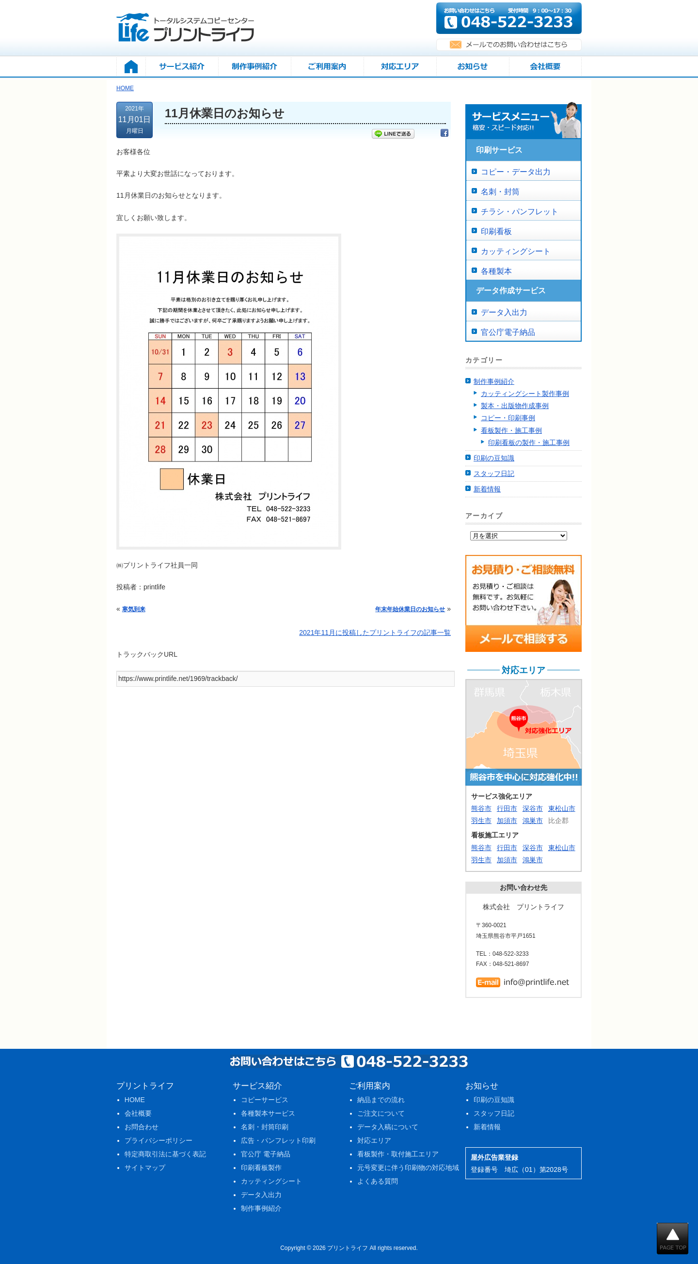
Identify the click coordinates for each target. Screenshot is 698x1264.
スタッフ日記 (494, 473)
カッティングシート (516, 251)
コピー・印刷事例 (508, 418)
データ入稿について (387, 1127)
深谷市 (533, 808)
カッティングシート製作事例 (525, 393)
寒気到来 (133, 609)
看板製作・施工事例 (511, 430)
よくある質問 (377, 1181)
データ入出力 (504, 312)
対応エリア (374, 1140)
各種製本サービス (268, 1113)
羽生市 (481, 820)
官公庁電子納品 (508, 332)
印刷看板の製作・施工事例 (529, 442)
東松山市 (561, 808)
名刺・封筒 (500, 192)
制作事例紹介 (494, 381)
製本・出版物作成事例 (515, 406)
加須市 (507, 820)
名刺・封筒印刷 (264, 1127)
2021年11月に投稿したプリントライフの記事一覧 (375, 632)
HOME (135, 1100)
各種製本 (496, 271)
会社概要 (138, 1113)
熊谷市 (481, 808)
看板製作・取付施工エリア (398, 1154)
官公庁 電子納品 (265, 1154)
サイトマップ (145, 1167)
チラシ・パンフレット (519, 211)
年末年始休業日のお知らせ (410, 609)
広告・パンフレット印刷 (278, 1140)
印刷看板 (496, 231)
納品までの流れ (381, 1100)
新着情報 (487, 489)
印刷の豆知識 (494, 458)
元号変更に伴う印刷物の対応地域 (408, 1167)
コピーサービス (264, 1100)
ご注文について (381, 1113)
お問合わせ (142, 1127)
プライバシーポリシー (158, 1140)
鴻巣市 (533, 820)
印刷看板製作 (261, 1167)
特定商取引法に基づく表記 (165, 1154)
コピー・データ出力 (516, 172)
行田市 (507, 808)
